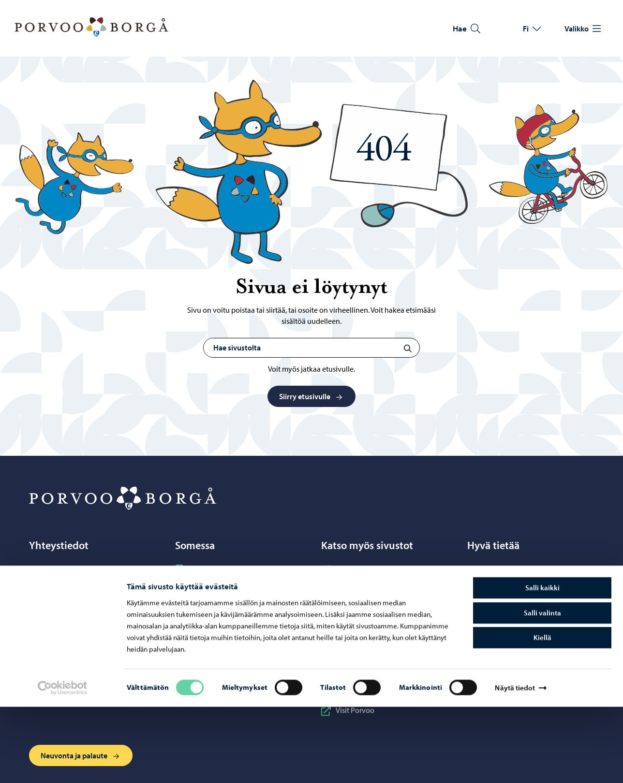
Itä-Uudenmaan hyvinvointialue (380, 586)
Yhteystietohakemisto (71, 603)
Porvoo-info (56, 569)
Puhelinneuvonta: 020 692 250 (85, 586)
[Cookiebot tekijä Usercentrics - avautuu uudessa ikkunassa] (62, 764)
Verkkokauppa (60, 637)
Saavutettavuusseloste (510, 603)
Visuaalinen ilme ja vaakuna (519, 637)
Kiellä (542, 713)
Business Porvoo (355, 569)
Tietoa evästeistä (500, 586)
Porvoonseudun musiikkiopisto (379, 631)
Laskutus (488, 620)
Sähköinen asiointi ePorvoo (81, 620)
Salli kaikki (542, 663)
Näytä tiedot (514, 763)
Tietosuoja (491, 569)
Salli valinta (542, 689)
